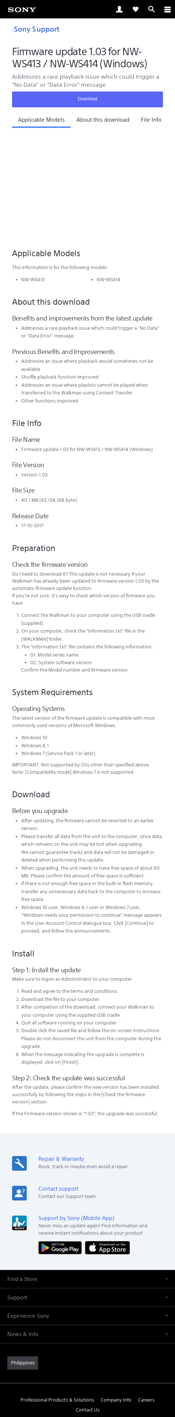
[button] (41, 121)
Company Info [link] (116, 1294)
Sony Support (35, 29)
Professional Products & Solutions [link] (57, 1294)
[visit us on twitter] (79, 1321)
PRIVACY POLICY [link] (87, 1374)
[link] (22, 9)
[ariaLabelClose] (167, 9)
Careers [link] (146, 1294)
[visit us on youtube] (111, 1321)
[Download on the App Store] (107, 1142)
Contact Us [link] (88, 1304)
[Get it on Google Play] (61, 1142)
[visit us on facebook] (63, 1321)
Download (87, 98)
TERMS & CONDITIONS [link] (87, 1364)
